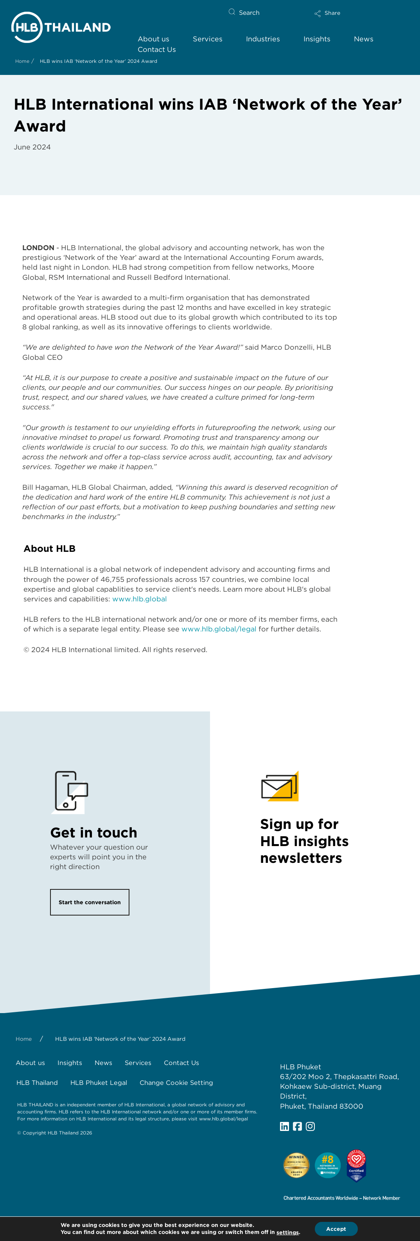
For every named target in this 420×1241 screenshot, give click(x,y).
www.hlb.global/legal (219, 629)
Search (249, 12)
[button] (353, 16)
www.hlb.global (139, 599)
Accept (336, 1229)
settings (287, 1233)
